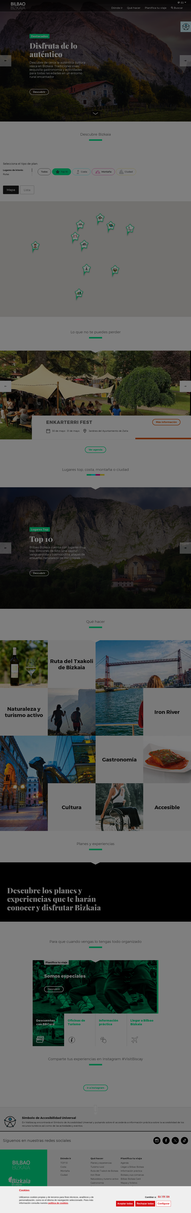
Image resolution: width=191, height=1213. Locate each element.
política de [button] (58, 1203)
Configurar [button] (164, 1203)
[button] (159, 1196)
